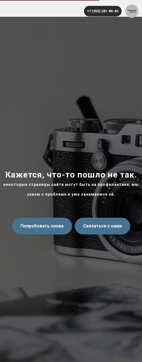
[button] (132, 11)
